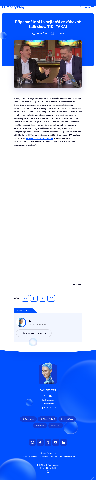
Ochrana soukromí (48, 457)
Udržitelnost (34, 40)
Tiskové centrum (67, 457)
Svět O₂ (31, 23)
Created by (48, 470)
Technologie (34, 31)
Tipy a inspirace (48, 407)
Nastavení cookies (29, 457)
